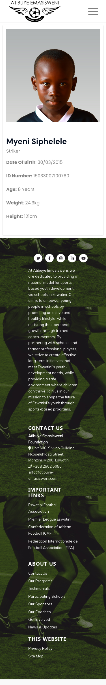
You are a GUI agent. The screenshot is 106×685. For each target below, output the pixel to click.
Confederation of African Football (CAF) (49, 530)
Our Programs (40, 581)
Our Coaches (39, 612)
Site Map (36, 656)
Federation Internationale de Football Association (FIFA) (53, 544)
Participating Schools (47, 596)
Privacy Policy (40, 648)
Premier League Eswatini (49, 519)
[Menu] (90, 11)
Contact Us (37, 573)
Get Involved (39, 619)
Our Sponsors (40, 604)
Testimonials (39, 588)
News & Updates (42, 627)
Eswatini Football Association (42, 508)
